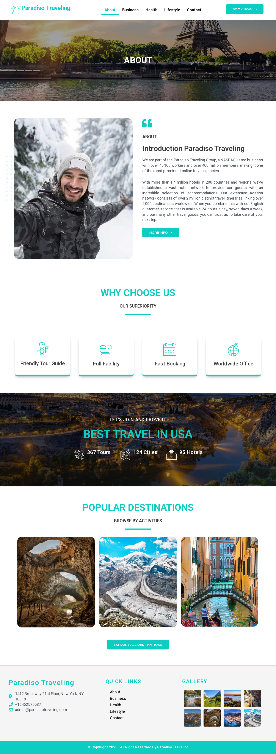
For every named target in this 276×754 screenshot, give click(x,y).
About (110, 10)
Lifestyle (172, 10)
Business (130, 10)
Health (151, 10)
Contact (194, 10)
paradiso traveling (45, 8)
